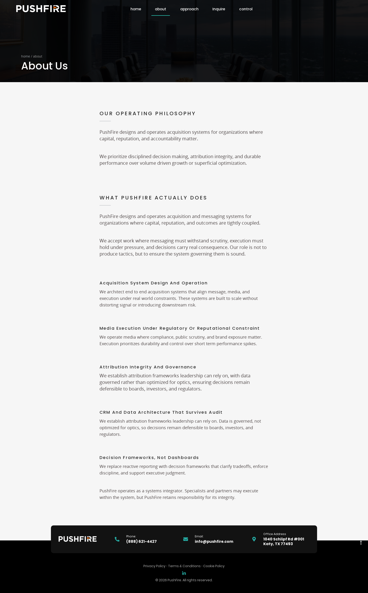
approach (189, 9)
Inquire (218, 9)
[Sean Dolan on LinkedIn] (184, 573)
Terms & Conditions (184, 566)
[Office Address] (279, 539)
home (135, 9)
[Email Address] (210, 539)
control (246, 9)
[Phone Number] (142, 539)
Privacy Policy (154, 566)
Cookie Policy (214, 566)
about (160, 9)
